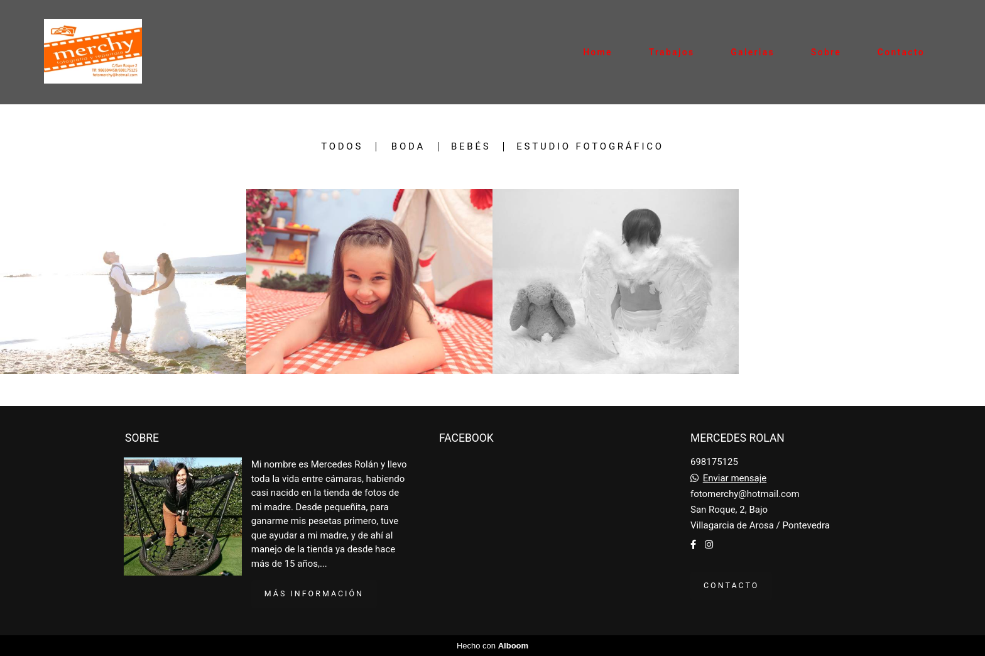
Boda (408, 146)
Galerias (753, 52)
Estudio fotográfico (590, 146)
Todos (342, 146)
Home (597, 52)
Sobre (826, 52)
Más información (314, 593)
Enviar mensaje (735, 478)
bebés (471, 146)
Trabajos (672, 52)
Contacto (901, 52)
